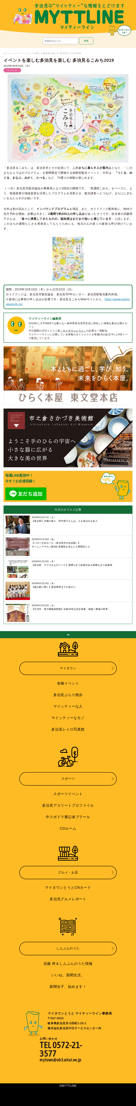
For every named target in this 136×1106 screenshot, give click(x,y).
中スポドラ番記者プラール (68, 817)
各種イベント (68, 683)
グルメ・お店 (68, 872)
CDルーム (68, 828)
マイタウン (68, 668)
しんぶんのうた (68, 948)
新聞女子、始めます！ (68, 987)
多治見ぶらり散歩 (68, 695)
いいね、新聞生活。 (67, 975)
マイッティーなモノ (67, 718)
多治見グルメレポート (68, 899)
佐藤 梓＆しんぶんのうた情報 (68, 964)
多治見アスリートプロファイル (68, 805)
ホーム (7, 53)
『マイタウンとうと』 (73, 330)
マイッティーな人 (68, 706)
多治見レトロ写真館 (67, 729)
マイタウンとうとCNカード (68, 887)
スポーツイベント (68, 794)
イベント (17, 53)
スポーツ (68, 778)
